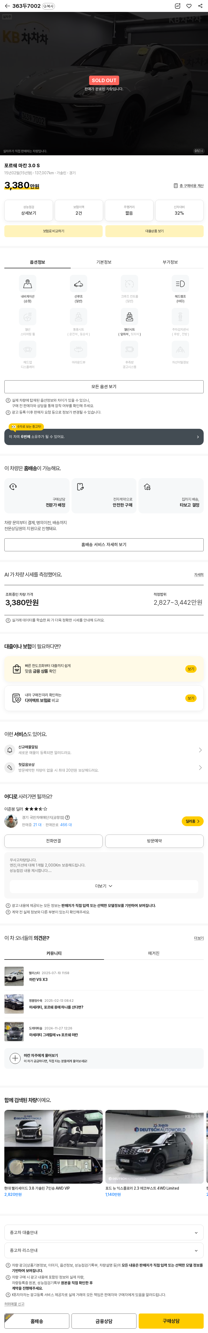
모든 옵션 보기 (104, 386)
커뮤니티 (54, 953)
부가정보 (170, 262)
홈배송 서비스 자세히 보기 (104, 544)
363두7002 (33, 6)
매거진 (154, 953)
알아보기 (104, 668)
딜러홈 (190, 821)
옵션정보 (37, 262)
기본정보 (104, 262)
